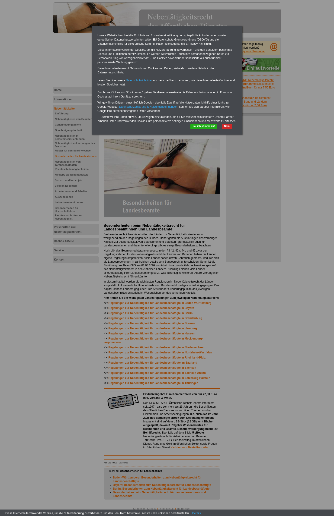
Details (196, 513)
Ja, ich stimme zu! (204, 126)
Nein (227, 126)
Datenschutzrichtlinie (139, 80)
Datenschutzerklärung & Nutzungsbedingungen (148, 106)
